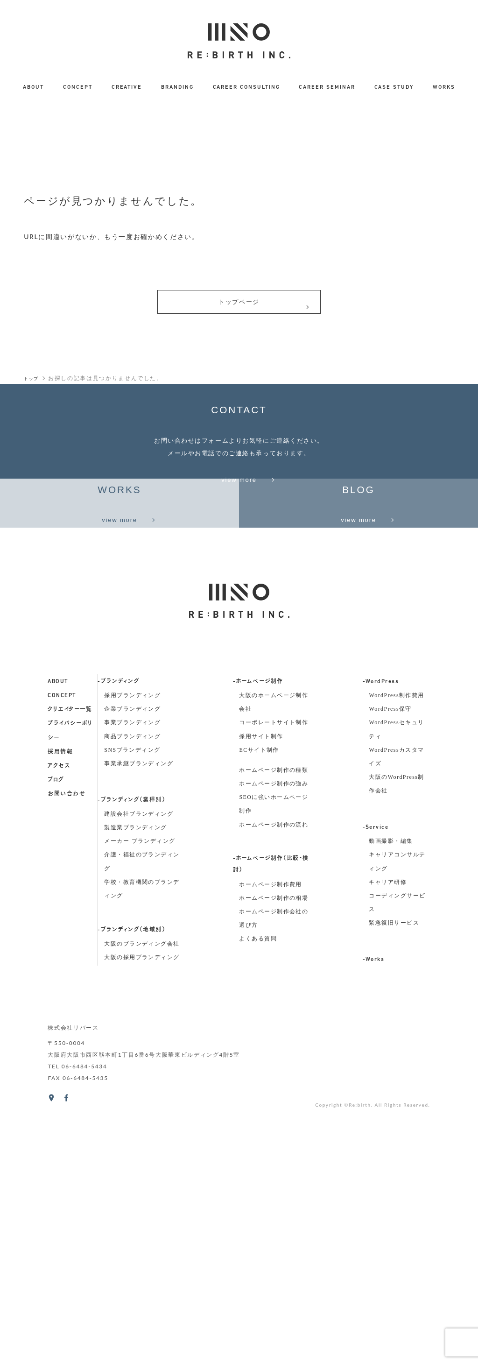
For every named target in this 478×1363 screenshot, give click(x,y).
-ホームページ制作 (258, 922)
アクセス (59, 1007)
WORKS (444, 87)
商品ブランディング (132, 977)
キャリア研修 (388, 1123)
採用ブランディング (132, 936)
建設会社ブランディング (138, 1055)
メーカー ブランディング (139, 1082)
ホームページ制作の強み (273, 1024)
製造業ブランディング (135, 1068)
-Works (374, 1200)
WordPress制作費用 (396, 936)
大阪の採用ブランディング (141, 1198)
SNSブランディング (132, 991)
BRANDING (177, 87)
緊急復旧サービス (394, 1164)
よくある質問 (258, 1180)
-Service (376, 1068)
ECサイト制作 (259, 991)
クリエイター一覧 (70, 951)
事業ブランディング (132, 963)
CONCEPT (77, 87)
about (58, 922)
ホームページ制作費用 (270, 1125)
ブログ (56, 1021)
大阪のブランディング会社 (141, 1184)
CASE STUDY (394, 87)
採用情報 (60, 993)
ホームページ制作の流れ (273, 1065)
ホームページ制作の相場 (273, 1139)
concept (62, 936)
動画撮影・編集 (391, 1082)
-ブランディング (119, 922)
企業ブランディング (132, 950)
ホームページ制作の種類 (273, 1011)
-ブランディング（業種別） (131, 1041)
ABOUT (33, 87)
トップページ (264, 307)
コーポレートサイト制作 (273, 963)
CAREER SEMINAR (327, 87)
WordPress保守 (390, 950)
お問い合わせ (66, 1035)
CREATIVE (127, 87)
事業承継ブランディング (138, 1004)
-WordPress (381, 922)
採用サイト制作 (261, 977)
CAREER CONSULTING (246, 87)
